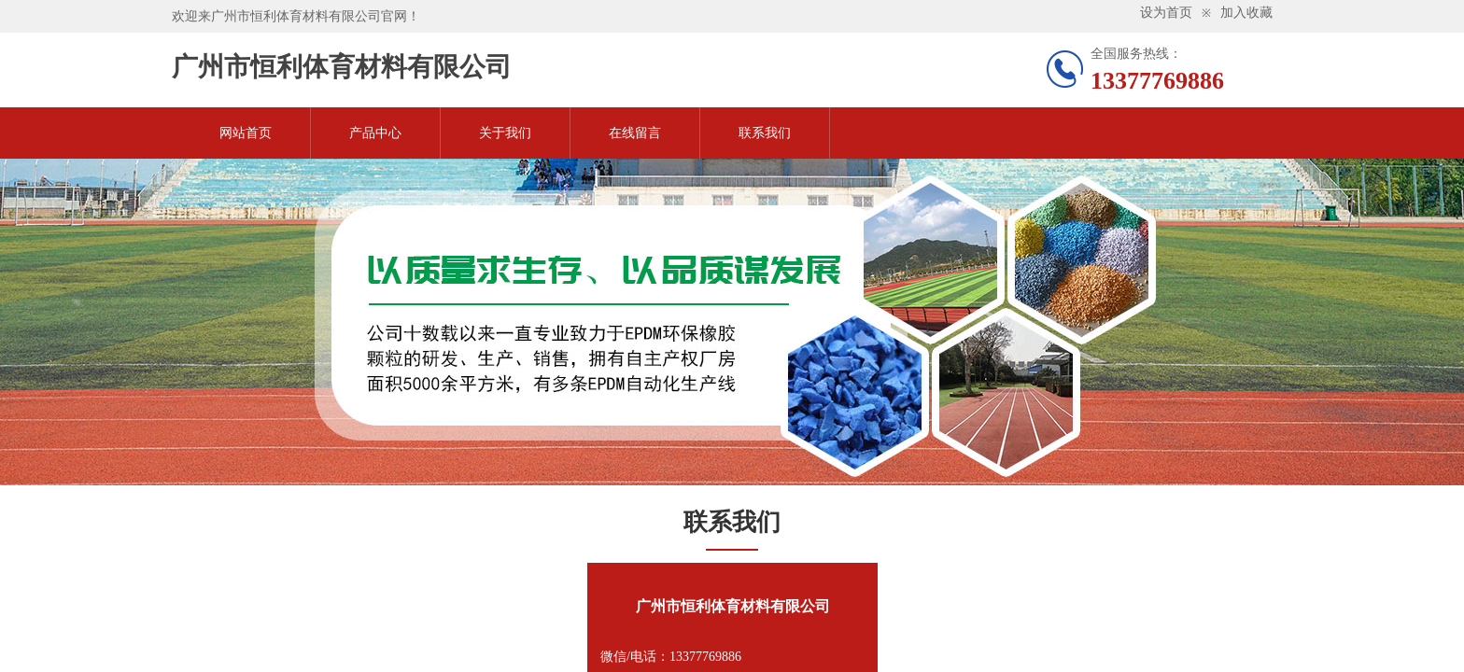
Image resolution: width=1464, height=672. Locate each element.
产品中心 (375, 133)
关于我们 (505, 133)
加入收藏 (1246, 13)
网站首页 (245, 133)
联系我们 (765, 133)
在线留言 (635, 133)
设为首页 (1166, 13)
